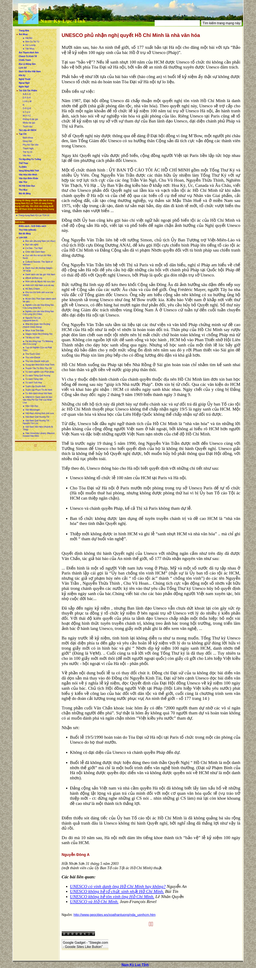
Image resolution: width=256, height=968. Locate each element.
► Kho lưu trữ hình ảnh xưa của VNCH (38, 293)
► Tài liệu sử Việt (31, 337)
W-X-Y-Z (27, 116)
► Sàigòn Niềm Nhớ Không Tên (38, 334)
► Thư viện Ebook (31, 357)
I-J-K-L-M (27, 101)
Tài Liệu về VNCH (27, 130)
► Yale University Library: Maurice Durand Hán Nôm (39, 434)
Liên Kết (23, 237)
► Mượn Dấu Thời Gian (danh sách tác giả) (39, 300)
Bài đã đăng (25, 193)
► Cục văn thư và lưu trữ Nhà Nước (37, 256)
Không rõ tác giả (30, 119)
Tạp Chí (23, 134)
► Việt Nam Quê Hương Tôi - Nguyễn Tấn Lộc (36, 421)
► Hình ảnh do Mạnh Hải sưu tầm (39, 281)
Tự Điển (23, 167)
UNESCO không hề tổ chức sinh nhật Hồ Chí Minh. (117, 891)
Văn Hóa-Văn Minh (28, 175)
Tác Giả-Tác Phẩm (28, 90)
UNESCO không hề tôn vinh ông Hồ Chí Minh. (112, 896)
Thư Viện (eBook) (27, 230)
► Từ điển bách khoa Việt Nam (37, 393)
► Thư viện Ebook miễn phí (36, 361)
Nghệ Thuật (25, 79)
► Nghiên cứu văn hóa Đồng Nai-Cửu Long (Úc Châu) (38, 312)
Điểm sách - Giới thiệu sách (32, 226)
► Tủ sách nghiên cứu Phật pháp (38, 372)
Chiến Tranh (25, 60)
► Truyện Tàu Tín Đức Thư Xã (37, 368)
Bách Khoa (28, 138)
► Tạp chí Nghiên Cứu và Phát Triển (37, 348)
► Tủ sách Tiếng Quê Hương (36, 375)
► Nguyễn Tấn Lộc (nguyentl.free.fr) (32, 319)
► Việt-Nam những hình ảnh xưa (38, 413)
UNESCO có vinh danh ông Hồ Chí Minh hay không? (118, 886)
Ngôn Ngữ (24, 87)
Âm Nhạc (23, 34)
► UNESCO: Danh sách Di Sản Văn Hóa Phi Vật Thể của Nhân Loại (37, 400)
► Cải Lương (29, 45)
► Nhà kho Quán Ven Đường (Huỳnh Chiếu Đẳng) (36, 325)
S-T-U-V (26, 112)
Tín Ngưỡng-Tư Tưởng (30, 159)
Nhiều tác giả (29, 123)
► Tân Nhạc (28, 49)
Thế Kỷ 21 (27, 152)
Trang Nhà (24, 30)
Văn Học (27, 155)
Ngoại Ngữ (24, 83)
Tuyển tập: (28, 126)
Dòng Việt (27, 141)
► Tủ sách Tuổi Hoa (32, 382)
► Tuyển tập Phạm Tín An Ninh (37, 390)
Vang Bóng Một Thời (29, 171)
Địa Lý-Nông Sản (27, 64)
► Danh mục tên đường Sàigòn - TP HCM (38, 269)
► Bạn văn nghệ (30, 244)
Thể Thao (23, 163)
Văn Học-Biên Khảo (28, 178)
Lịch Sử (23, 68)
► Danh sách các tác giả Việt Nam (39, 274)
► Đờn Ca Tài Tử (31, 41)
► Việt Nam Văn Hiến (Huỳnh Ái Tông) (38, 428)
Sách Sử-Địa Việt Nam (30, 71)
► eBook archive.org (32, 278)
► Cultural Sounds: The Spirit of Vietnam (38, 263)
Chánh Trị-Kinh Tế (28, 56)
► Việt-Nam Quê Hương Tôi (36, 417)
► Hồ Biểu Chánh (31, 289)
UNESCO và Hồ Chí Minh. (94, 901)
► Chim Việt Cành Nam (34, 252)
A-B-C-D (27, 94)
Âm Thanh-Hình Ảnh (29, 52)
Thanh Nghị (28, 148)
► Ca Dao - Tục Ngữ (33, 248)
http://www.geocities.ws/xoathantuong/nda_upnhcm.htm (115, 915)
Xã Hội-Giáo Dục (27, 186)
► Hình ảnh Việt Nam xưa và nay (38, 285)
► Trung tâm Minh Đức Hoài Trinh (39, 365)
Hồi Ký (22, 75)
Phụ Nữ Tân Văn (31, 145)
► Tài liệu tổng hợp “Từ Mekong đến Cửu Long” (38, 342)
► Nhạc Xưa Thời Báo (33, 330)
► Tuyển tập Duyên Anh (34, 386)
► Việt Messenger (31, 410)
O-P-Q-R (27, 108)
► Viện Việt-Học (30, 406)
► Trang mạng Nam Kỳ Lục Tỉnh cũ (32, 215)
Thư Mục (23, 190)
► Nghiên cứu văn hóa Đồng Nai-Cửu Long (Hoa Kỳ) (38, 306)
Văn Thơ (23, 182)
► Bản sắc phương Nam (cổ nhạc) (39, 241)
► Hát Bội (27, 38)
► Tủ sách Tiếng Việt (33, 379)
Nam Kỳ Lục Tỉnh (63, 21)
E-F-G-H (27, 98)
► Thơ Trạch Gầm (31, 354)
